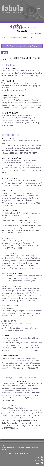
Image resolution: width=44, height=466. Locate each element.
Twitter (39, 463)
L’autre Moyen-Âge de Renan (14, 408)
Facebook (38, 460)
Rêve (20, 330)
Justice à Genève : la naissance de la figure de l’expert (21, 141)
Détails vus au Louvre (33, 311)
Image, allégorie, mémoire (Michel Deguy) (19, 358)
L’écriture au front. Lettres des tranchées (19, 180)
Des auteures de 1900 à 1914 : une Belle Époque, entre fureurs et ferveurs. (18, 161)
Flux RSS (38, 457)
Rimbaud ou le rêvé (15, 240)
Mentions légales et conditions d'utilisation (15, 453)
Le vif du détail (7, 308)
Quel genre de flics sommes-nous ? (16, 115)
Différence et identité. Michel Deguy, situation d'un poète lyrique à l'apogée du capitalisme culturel (20, 102)
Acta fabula (15, 37)
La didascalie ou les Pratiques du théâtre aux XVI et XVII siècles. (20, 339)
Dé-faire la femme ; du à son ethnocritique (16, 324)
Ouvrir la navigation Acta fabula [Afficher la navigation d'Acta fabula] (22, 46)
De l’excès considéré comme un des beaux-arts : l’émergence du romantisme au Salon (20, 289)
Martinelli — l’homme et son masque (17, 193)
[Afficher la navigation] (39, 9)
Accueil (4, 37)
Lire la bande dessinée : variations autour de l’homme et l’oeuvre (20, 214)
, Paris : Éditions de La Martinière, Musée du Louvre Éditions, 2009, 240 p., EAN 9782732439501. (21, 313)
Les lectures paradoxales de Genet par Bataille (21, 275)
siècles (8, 348)
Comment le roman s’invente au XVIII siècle (20, 70)
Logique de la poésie (10, 97)
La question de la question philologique (18, 255)
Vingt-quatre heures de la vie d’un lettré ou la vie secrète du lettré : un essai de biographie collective (21, 85)
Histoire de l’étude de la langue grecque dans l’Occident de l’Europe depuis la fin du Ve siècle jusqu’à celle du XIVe (22, 413)
